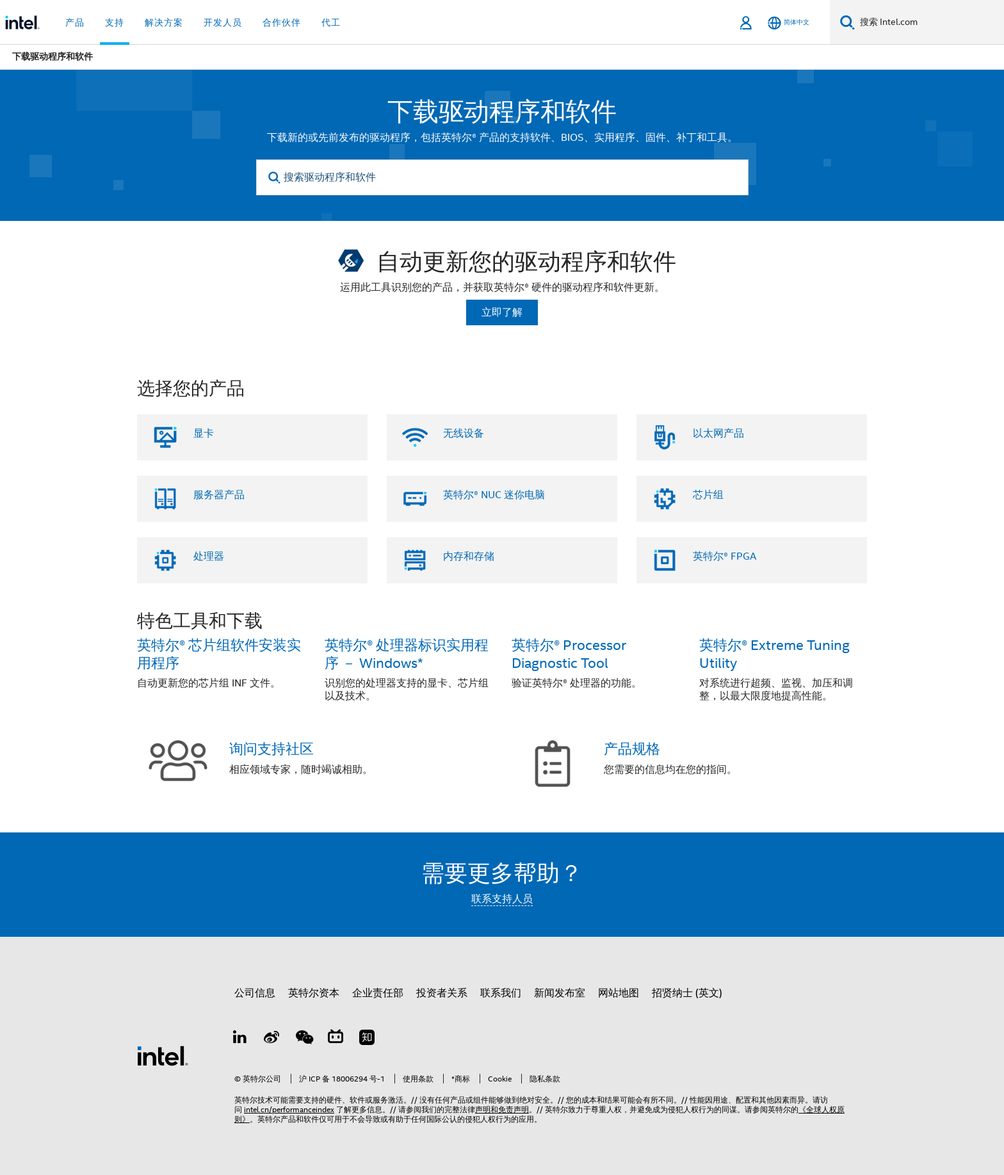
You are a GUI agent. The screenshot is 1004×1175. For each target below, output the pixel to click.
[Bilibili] (335, 1039)
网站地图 (618, 993)
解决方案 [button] (164, 22)
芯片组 (708, 495)
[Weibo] (272, 1039)
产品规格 (632, 749)
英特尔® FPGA (724, 556)
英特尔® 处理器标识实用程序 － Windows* (407, 654)
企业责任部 (377, 993)
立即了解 (502, 312)
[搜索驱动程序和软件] (502, 177)
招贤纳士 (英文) (687, 993)
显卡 (203, 433)
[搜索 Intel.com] (929, 22)
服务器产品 (219, 495)
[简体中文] (789, 23)
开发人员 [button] (223, 22)
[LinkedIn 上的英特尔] (240, 1039)
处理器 (208, 556)
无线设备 (463, 433)
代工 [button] (331, 22)
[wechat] (303, 1039)
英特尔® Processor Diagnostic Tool (569, 654)
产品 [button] (75, 22)
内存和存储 (468, 556)
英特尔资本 (313, 993)
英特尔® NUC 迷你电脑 (494, 495)
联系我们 (500, 993)
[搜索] (847, 22)
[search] (275, 178)
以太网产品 (718, 433)
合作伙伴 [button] (282, 22)
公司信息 (254, 993)
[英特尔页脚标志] (162, 1055)
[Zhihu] (367, 1039)
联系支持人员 (502, 899)
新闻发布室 (559, 993)
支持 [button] (114, 22)
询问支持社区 (271, 749)
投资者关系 (441, 993)
